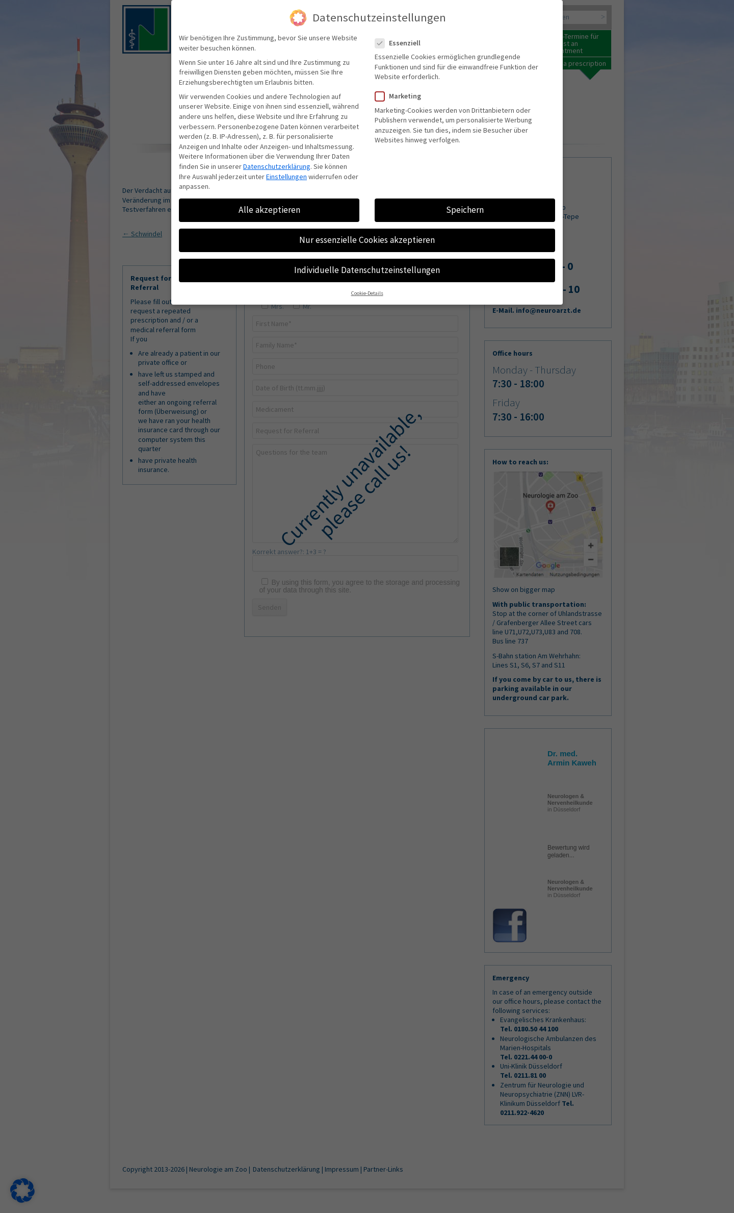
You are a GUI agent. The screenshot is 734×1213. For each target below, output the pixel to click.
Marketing (402, 96)
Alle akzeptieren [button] (269, 209)
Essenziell (402, 43)
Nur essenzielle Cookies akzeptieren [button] (367, 239)
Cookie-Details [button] (367, 293)
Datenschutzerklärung (276, 166)
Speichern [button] (465, 209)
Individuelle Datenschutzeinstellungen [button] (367, 270)
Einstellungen (286, 176)
